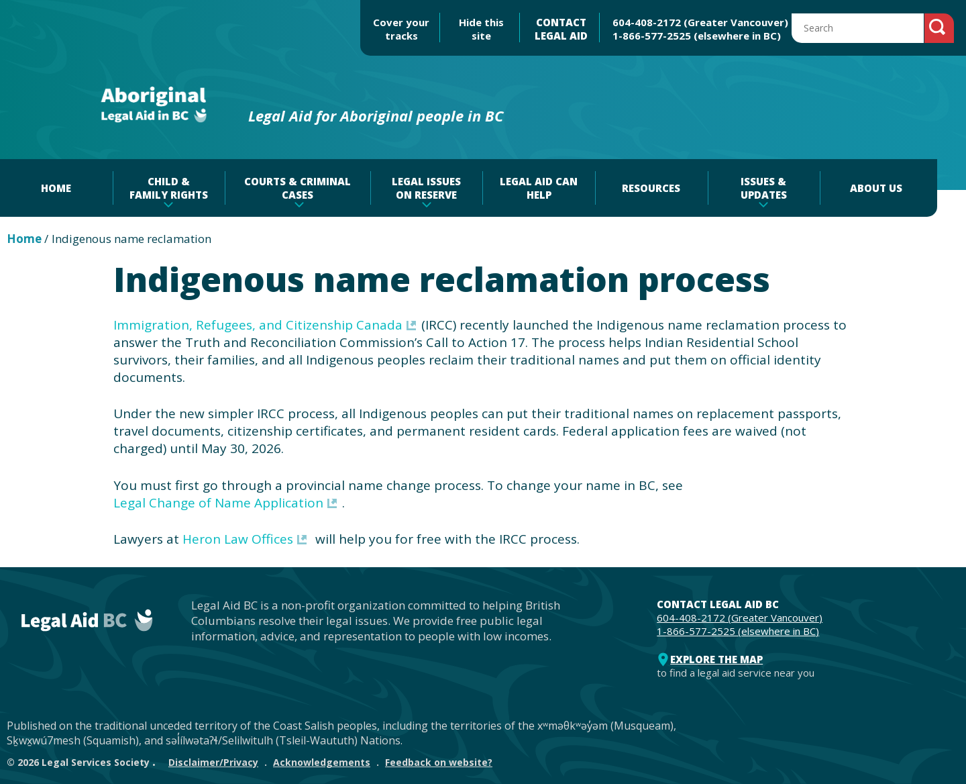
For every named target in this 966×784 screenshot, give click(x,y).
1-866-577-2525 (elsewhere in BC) (696, 35)
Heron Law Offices (237, 539)
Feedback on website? (438, 762)
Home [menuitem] (56, 188)
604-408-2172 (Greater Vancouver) (700, 22)
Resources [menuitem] (651, 188)
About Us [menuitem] (876, 188)
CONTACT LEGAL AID (561, 28)
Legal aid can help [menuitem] (539, 188)
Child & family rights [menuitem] (168, 188)
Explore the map (716, 659)
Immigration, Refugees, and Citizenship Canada (257, 325)
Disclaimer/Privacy (213, 762)
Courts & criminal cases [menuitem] (297, 188)
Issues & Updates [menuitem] (764, 188)
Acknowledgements (321, 762)
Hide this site (481, 28)
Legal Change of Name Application (218, 502)
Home (24, 238)
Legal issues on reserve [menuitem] (426, 188)
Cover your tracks (401, 28)
